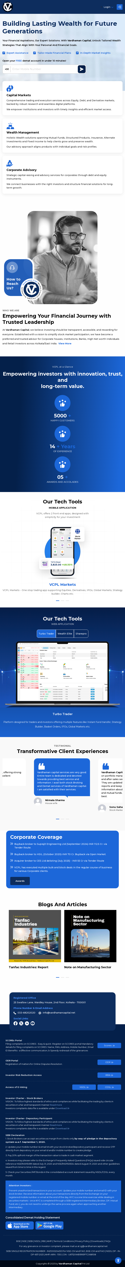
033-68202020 (24, 1012)
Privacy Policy (82, 1241)
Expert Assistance (17, 52)
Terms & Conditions (64, 1241)
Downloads (97, 1241)
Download (62, 1108)
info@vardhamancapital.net (57, 1012)
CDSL (109, 1087)
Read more (56, 1105)
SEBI (30, 1241)
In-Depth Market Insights (95, 52)
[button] (57, 600)
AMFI (49, 1241)
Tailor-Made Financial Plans (54, 52)
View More (64, 343)
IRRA (109, 1075)
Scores (109, 1045)
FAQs (107, 1241)
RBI (43, 1241)
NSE (24, 1241)
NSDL (84, 1087)
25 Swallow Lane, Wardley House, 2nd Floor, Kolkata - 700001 (50, 1002)
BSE (18, 1241)
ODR (109, 1062)
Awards (20, 881)
